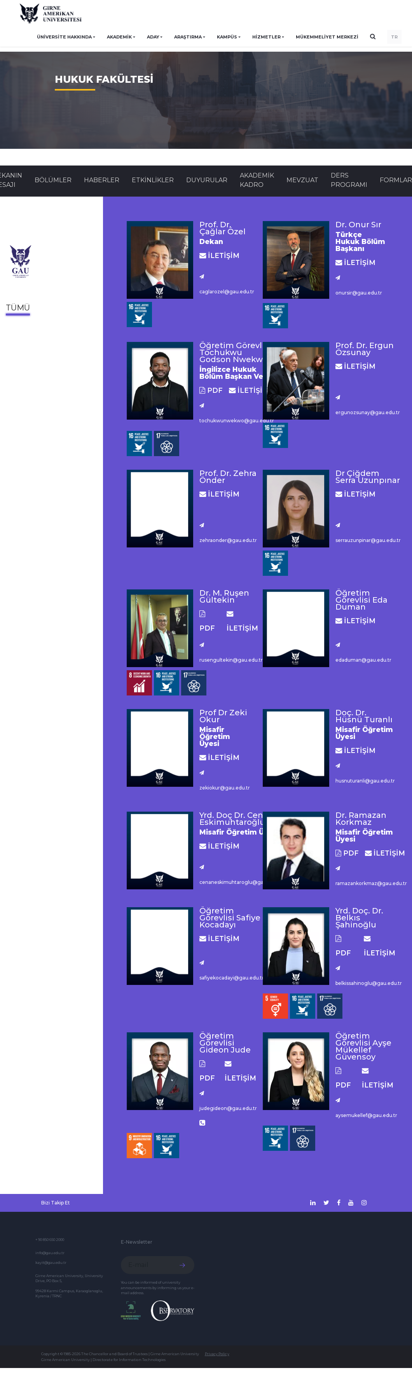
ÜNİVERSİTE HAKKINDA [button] (64, 37)
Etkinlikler (153, 180)
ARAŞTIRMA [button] (188, 37)
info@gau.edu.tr (50, 1253)
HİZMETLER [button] (266, 37)
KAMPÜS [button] (227, 37)
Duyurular (206, 180)
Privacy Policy (217, 1354)
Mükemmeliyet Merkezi (327, 37)
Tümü (18, 307)
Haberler (101, 180)
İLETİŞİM (219, 255)
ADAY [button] (153, 37)
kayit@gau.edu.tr (50, 1262)
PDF (211, 390)
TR (394, 37)
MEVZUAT (302, 180)
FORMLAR (396, 180)
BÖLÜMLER (53, 180)
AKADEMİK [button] (119, 37)
